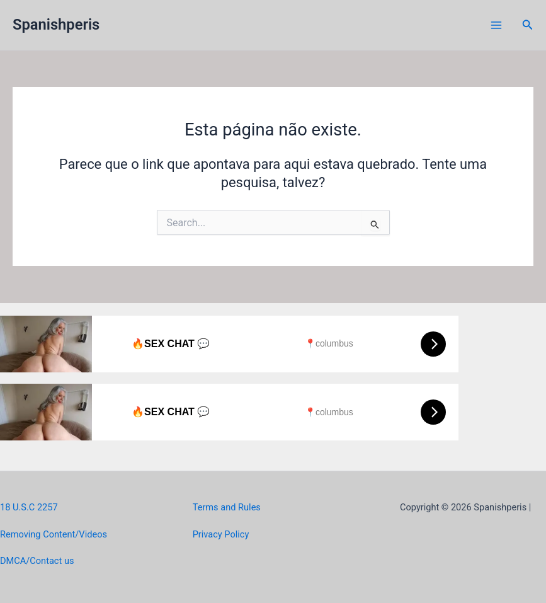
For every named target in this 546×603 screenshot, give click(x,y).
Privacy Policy (221, 534)
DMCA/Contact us (37, 560)
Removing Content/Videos (53, 534)
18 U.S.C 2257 (29, 507)
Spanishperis (56, 24)
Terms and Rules (227, 507)
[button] (527, 25)
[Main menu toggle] (496, 25)
